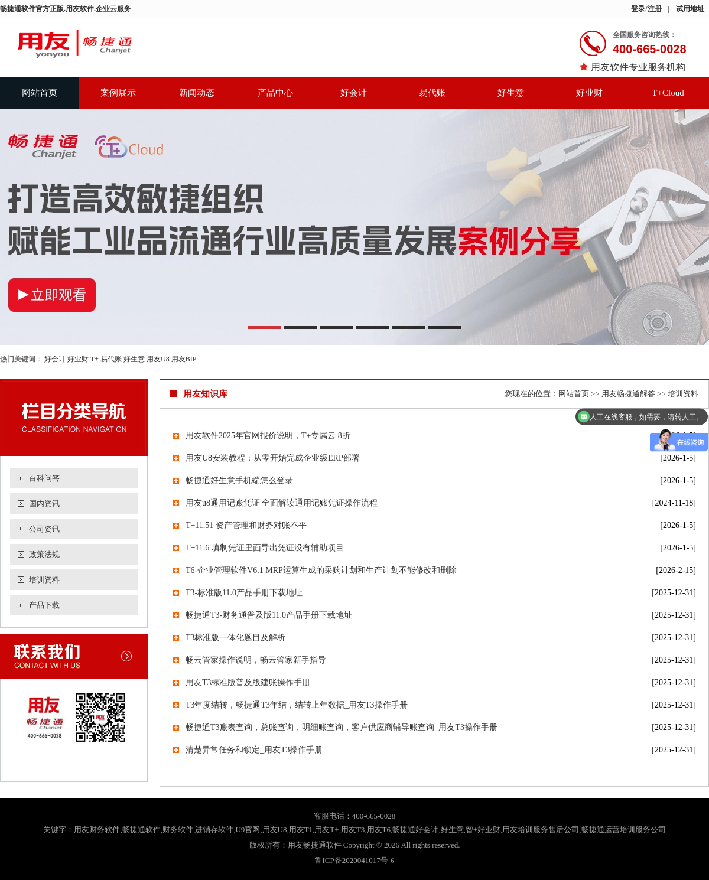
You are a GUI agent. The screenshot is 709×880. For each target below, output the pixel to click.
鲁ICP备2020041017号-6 (354, 860)
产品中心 (275, 92)
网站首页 (39, 92)
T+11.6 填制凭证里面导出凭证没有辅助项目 (265, 547)
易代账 (432, 92)
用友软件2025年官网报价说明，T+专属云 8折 (268, 435)
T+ (94, 359)
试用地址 (690, 9)
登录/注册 (646, 9)
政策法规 (44, 554)
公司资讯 (44, 528)
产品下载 (44, 605)
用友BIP (184, 359)
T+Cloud (668, 92)
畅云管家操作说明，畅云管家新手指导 (256, 660)
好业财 (589, 92)
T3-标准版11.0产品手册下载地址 (244, 592)
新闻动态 (196, 92)
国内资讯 (44, 503)
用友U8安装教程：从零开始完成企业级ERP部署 (273, 458)
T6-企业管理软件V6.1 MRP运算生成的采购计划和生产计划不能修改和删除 (321, 570)
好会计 (353, 92)
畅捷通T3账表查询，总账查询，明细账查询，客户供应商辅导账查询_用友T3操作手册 (341, 727)
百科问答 (44, 478)
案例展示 (118, 92)
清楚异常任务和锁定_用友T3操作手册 (254, 749)
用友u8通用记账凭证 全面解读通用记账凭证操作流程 (282, 502)
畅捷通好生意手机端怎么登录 (239, 480)
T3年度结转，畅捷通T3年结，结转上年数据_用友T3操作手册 (297, 704)
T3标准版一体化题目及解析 (236, 637)
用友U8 (158, 359)
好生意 (510, 92)
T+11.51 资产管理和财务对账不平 (246, 525)
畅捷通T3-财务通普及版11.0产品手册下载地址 (269, 615)
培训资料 (44, 579)
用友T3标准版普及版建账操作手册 (248, 682)
